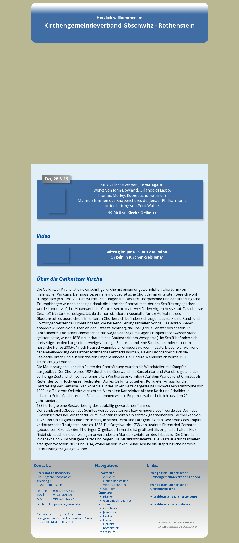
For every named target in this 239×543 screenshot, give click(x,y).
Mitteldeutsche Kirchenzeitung (173, 496)
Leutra (107, 516)
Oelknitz (108, 524)
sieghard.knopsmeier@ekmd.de (58, 504)
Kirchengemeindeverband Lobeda (175, 477)
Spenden (109, 489)
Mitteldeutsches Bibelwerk (170, 504)
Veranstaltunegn (114, 485)
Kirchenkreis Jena (162, 489)
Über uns (105, 493)
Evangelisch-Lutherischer (169, 473)
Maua (107, 520)
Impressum (107, 532)
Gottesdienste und (115, 481)
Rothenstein (111, 528)
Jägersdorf (110, 512)
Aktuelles (109, 477)
